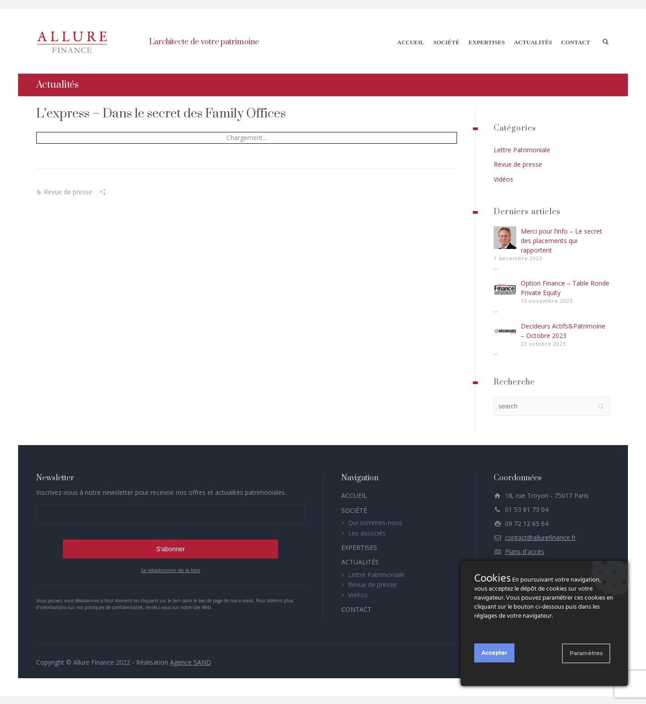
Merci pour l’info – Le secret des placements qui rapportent (561, 239)
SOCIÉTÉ (447, 41)
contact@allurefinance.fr (540, 536)
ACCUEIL (410, 41)
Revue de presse (68, 190)
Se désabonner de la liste (170, 569)
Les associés (367, 531)
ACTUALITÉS (533, 41)
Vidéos (503, 177)
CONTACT (575, 41)
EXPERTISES (486, 41)
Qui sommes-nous (375, 521)
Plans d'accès (524, 550)
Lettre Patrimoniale (522, 148)
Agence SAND (190, 661)
